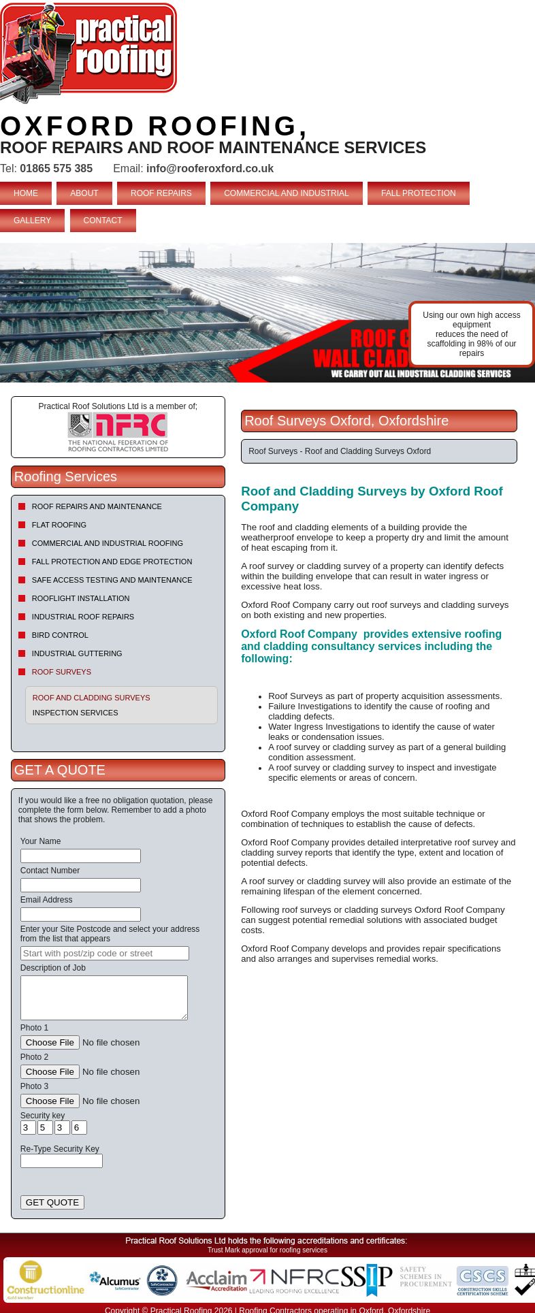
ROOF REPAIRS (161, 193)
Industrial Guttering (77, 653)
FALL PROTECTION (418, 193)
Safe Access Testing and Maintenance (112, 580)
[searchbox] (104, 953)
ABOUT (84, 193)
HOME (26, 193)
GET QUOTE (52, 1202)
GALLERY (32, 220)
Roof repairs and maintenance (97, 506)
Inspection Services (75, 713)
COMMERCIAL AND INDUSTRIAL (286, 193)
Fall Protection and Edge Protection (112, 561)
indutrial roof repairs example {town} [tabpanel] (267, 313)
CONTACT (103, 220)
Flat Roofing (59, 525)
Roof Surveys (61, 672)
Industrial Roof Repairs (83, 617)
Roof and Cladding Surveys (91, 698)
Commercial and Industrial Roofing (107, 543)
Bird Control (60, 635)
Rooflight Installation (81, 598)
